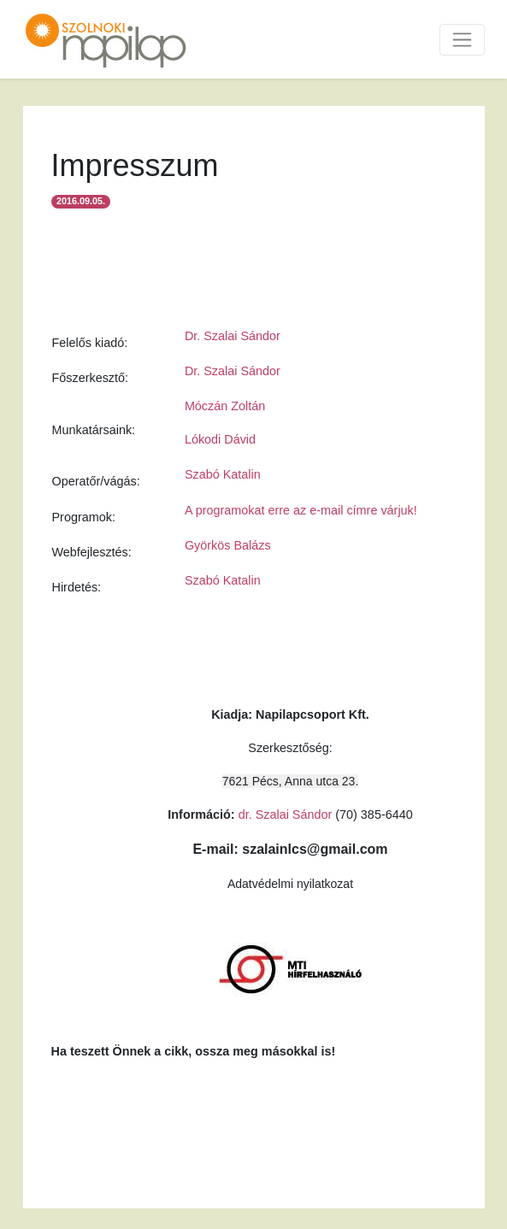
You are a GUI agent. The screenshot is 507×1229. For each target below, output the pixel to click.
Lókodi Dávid (220, 439)
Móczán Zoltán (225, 406)
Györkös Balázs (228, 545)
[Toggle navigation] (462, 40)
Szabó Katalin (223, 474)
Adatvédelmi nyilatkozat (290, 884)
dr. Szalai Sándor (286, 814)
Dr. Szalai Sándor (232, 336)
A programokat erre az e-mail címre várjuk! (301, 510)
